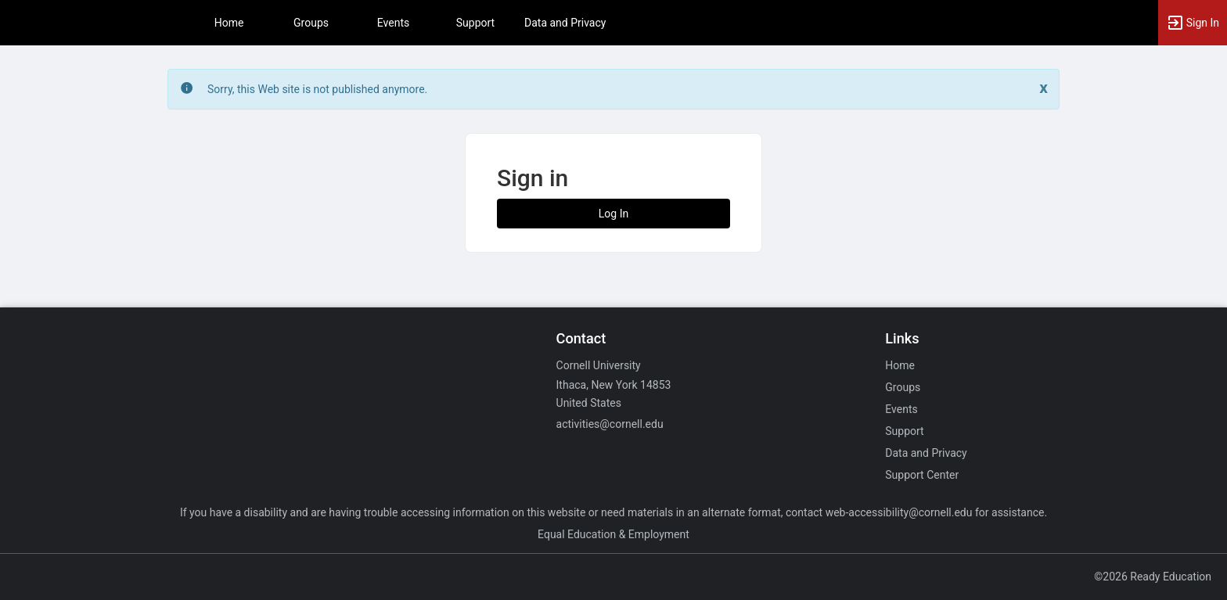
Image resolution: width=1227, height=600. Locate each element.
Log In (613, 213)
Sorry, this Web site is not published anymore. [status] (317, 89)
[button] (1192, 22)
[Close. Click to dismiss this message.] (1043, 88)
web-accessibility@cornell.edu (899, 512)
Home (900, 365)
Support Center (922, 475)
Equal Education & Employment (613, 534)
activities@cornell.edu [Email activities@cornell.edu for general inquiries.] (610, 424)
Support (475, 22)
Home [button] (229, 22)
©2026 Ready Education (1152, 576)
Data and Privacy (565, 22)
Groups (311, 22)
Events (393, 22)
